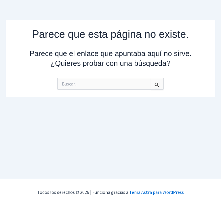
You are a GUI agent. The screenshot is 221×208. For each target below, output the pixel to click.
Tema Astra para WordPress (156, 192)
